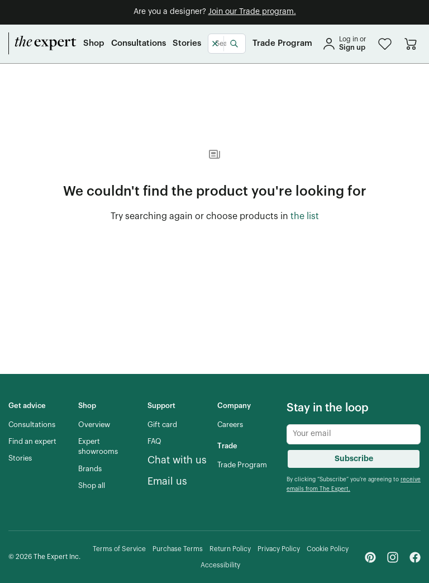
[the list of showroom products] (304, 217)
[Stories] (187, 44)
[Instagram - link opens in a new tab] (392, 557)
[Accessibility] (220, 565)
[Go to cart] (411, 44)
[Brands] (90, 469)
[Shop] (93, 44)
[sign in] (344, 44)
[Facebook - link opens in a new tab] (415, 557)
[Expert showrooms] (108, 447)
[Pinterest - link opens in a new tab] (370, 557)
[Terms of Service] (119, 549)
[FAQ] (154, 442)
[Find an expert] (32, 442)
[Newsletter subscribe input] (354, 434)
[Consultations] (138, 44)
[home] (42, 44)
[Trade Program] (282, 44)
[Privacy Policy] (279, 549)
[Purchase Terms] (177, 549)
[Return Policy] (230, 549)
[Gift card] (162, 425)
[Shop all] (91, 486)
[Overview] (94, 425)
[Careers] (230, 425)
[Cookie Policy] (328, 549)
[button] (385, 44)
